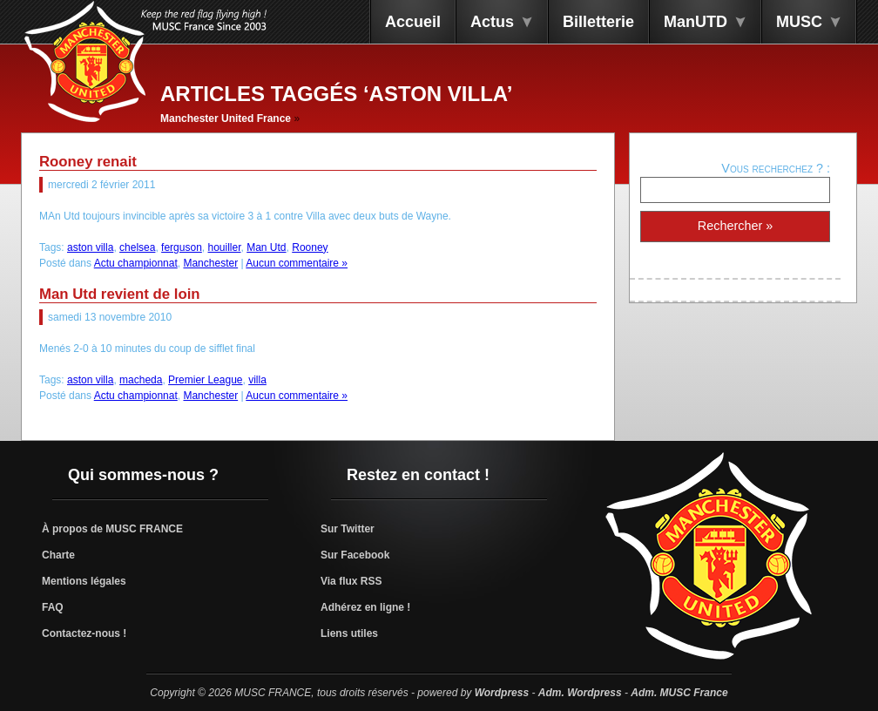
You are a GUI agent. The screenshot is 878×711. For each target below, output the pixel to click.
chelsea (137, 247)
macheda (140, 380)
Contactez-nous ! (84, 633)
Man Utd (266, 247)
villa (257, 380)
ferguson (181, 247)
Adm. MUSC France (679, 693)
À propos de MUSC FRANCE (112, 529)
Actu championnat (136, 263)
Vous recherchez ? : (775, 168)
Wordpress (502, 693)
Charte (58, 555)
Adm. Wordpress (580, 693)
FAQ (53, 607)
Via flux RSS (351, 581)
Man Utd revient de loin (119, 294)
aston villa (90, 247)
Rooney (310, 247)
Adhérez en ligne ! (365, 607)
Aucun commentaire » (297, 263)
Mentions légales (84, 581)
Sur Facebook (355, 555)
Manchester (210, 263)
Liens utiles (349, 633)
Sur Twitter (348, 529)
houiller (223, 247)
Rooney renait (88, 161)
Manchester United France (225, 118)
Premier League (205, 380)
